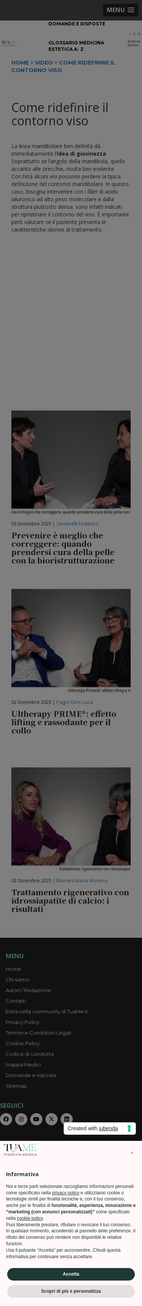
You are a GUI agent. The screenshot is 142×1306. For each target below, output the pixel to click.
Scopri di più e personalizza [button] (71, 1291)
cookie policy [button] (30, 1218)
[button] (132, 1153)
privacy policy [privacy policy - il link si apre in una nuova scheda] (65, 1193)
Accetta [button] (71, 1274)
